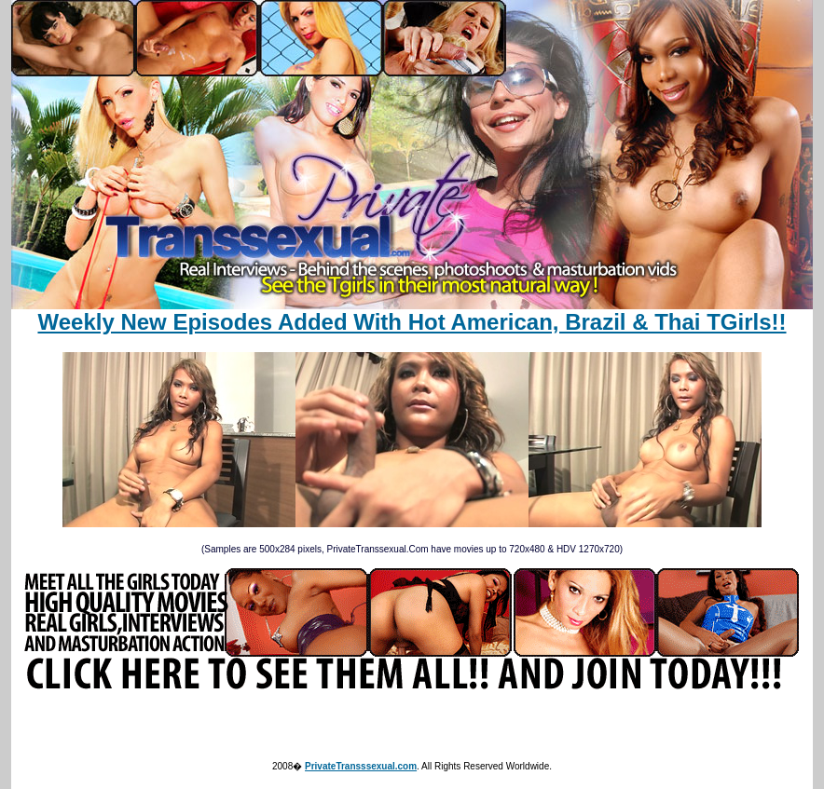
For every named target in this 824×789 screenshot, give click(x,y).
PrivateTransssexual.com (361, 766)
